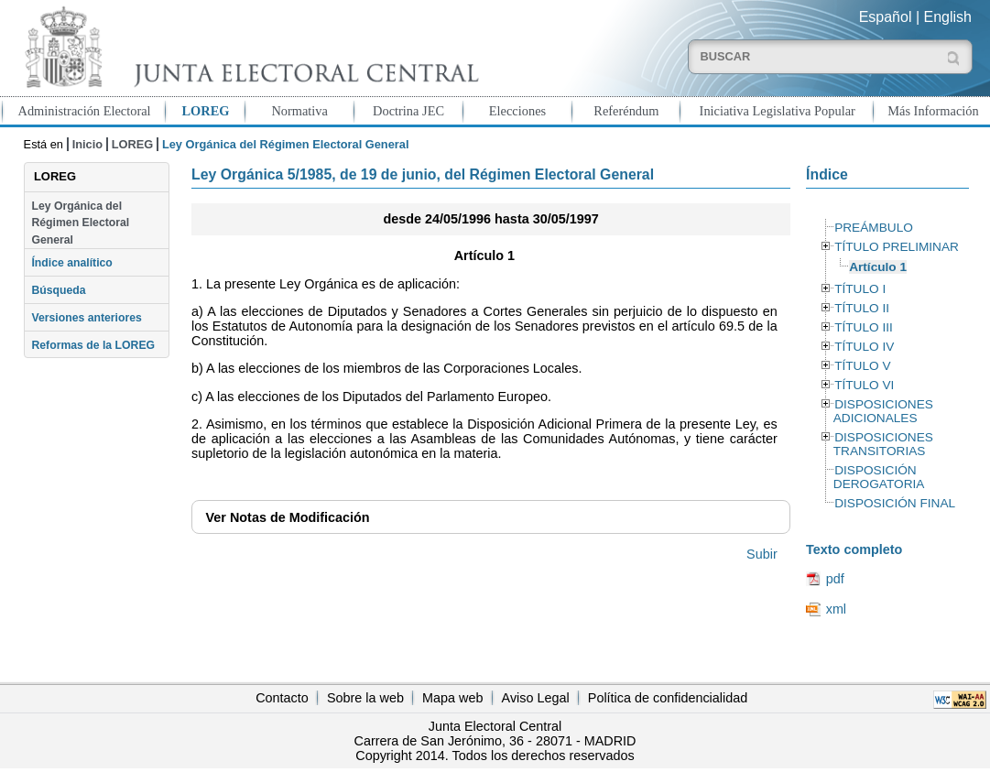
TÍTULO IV (864, 346)
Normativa (299, 110)
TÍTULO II (861, 308)
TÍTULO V (862, 366)
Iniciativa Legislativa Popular (777, 110)
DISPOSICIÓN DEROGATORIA (879, 477)
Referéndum (625, 110)
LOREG (205, 110)
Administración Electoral (84, 110)
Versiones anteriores (86, 317)
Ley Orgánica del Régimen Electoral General (80, 223)
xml (836, 609)
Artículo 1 (878, 267)
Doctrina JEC (408, 110)
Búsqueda (58, 290)
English (948, 17)
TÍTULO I (860, 289)
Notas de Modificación (288, 517)
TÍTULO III (863, 327)
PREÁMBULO (873, 227)
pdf (835, 578)
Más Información (933, 110)
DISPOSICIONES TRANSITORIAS (883, 444)
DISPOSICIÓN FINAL (894, 503)
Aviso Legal (536, 697)
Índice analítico (71, 262)
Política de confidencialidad (667, 697)
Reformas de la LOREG (93, 345)
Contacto (282, 697)
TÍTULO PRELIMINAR (896, 247)
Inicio (87, 144)
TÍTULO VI (864, 385)
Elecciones (517, 110)
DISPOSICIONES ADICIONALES (883, 411)
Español (885, 17)
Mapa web (452, 697)
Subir (762, 554)
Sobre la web (365, 697)
